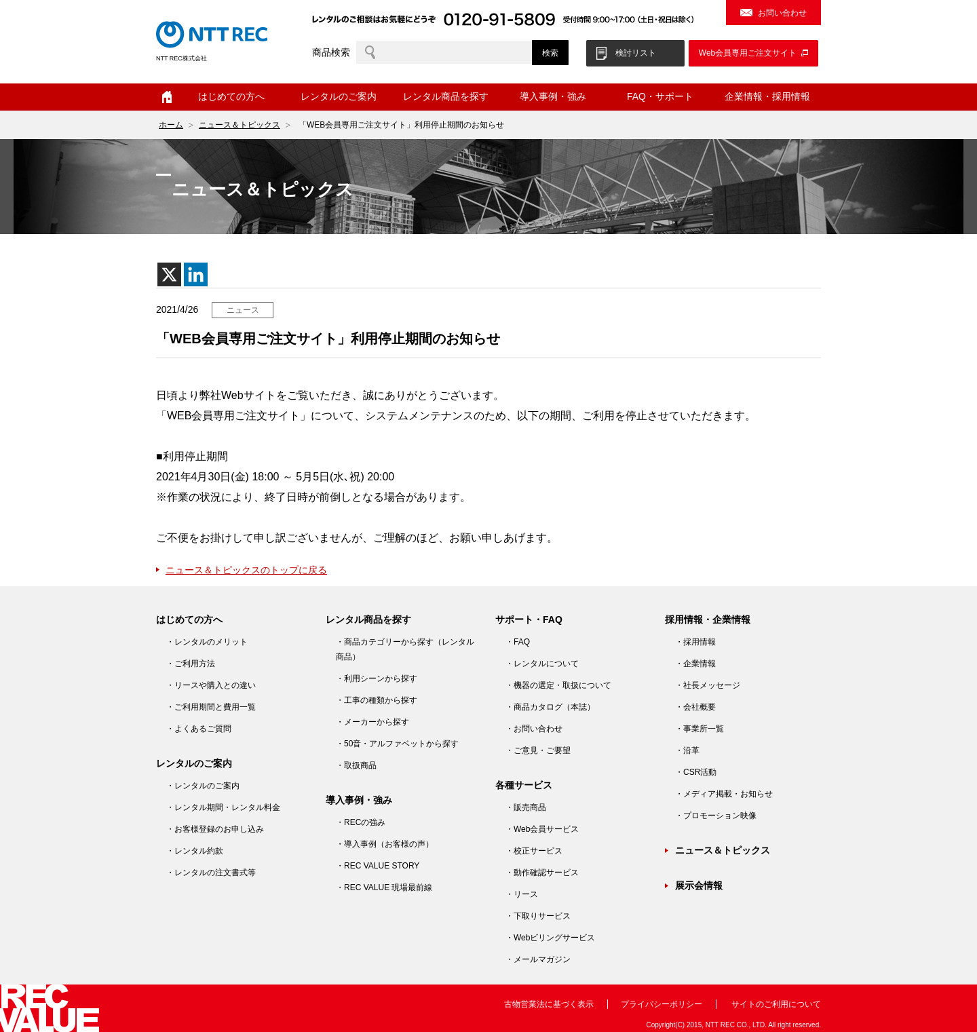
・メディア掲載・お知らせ (724, 794)
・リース (521, 894)
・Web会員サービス (542, 829)
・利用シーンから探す (376, 678)
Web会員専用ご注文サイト (748, 53)
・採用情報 (695, 642)
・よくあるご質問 (198, 728)
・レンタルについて (542, 663)
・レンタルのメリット (207, 642)
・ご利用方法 (190, 663)
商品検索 (331, 52)
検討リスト (635, 53)
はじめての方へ (231, 96)
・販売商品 (525, 807)
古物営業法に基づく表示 (549, 1004)
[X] (169, 274)
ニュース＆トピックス (239, 125)
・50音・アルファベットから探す (397, 743)
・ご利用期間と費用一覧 (211, 707)
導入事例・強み (553, 96)
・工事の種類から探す (376, 700)
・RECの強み (360, 822)
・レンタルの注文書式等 (211, 872)
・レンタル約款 (194, 851)
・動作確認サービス (542, 872)
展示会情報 (699, 885)
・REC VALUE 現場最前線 (384, 887)
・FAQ (517, 642)
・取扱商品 (356, 765)
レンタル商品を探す (445, 96)
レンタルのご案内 (339, 96)
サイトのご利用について (776, 1004)
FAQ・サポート (660, 96)
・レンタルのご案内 (203, 785)
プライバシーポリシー (661, 1004)
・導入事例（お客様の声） (385, 844)
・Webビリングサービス (550, 937)
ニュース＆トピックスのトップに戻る (246, 570)
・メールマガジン (538, 959)
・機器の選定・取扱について (558, 685)
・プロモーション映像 (715, 815)
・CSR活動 (695, 772)
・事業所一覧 (699, 728)
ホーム (167, 97)
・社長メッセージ (707, 685)
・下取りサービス (538, 916)
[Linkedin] (196, 274)
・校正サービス (533, 851)
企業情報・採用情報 (767, 96)
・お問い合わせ (533, 728)
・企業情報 (695, 663)
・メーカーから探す (372, 722)
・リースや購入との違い (211, 685)
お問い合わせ (782, 13)
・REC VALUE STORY (377, 866)
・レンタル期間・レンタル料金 (223, 807)
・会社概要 (695, 707)
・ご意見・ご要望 (538, 750)
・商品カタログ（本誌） (550, 707)
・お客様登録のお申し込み (215, 829)
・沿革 (687, 750)
